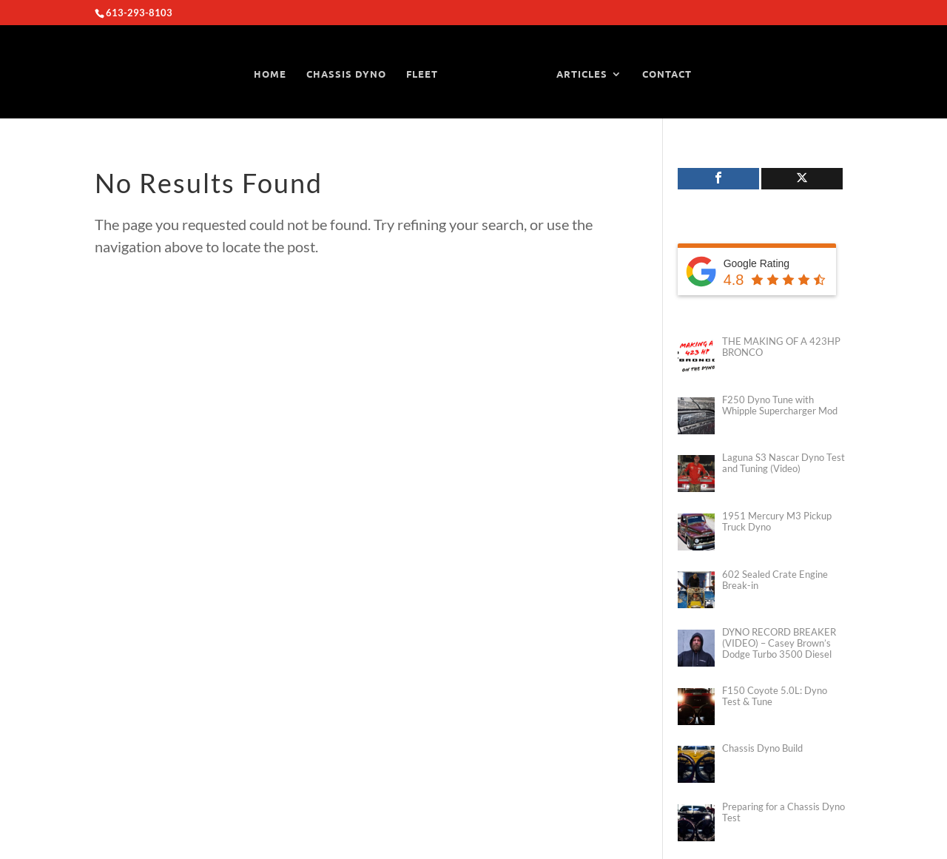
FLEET (422, 73)
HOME (270, 73)
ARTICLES (581, 73)
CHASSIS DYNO (346, 73)
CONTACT (667, 73)
